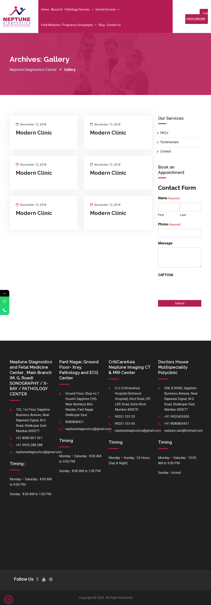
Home (45, 9)
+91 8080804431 (176, 424)
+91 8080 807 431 (29, 438)
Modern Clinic (34, 133)
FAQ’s (164, 133)
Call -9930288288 (196, 16)
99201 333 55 (125, 417)
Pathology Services (79, 9)
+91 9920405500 (176, 417)
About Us (57, 9)
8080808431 (74, 422)
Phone (169, 224)
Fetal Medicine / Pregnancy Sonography (69, 25)
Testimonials (169, 142)
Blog (102, 25)
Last (183, 215)
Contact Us (114, 25)
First (161, 215)
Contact (165, 151)
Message (165, 243)
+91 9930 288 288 (29, 445)
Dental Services (108, 9)
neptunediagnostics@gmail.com (39, 452)
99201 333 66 (125, 424)
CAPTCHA (165, 275)
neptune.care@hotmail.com (183, 431)
